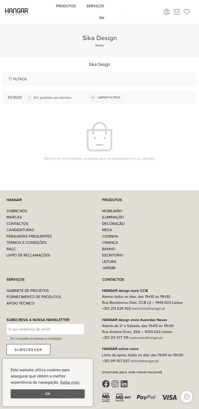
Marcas (14, 217)
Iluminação (113, 217)
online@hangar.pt (144, 360)
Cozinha (110, 236)
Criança (110, 242)
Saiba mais (69, 382)
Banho (108, 249)
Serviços (95, 6)
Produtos (66, 6)
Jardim (108, 267)
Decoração (113, 223)
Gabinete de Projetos (27, 290)
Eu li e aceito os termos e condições (36, 338)
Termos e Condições (26, 242)
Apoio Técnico (20, 303)
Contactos (17, 223)
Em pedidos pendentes (49, 97)
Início (99, 45)
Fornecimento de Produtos (33, 296)
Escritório (112, 255)
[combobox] (133, 12)
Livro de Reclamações (28, 255)
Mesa (107, 229)
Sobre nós (16, 211)
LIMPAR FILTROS (105, 97)
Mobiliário (112, 211)
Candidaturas (20, 229)
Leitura (109, 261)
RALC (11, 249)
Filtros (17, 79)
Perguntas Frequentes (29, 236)
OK (47, 393)
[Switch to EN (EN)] (101, 18)
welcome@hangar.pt (148, 308)
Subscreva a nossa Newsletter (37, 320)
